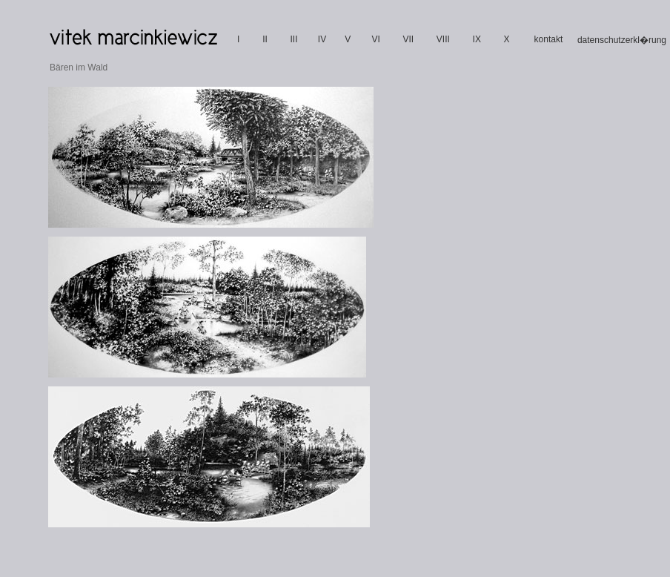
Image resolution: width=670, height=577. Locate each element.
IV (322, 39)
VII (408, 39)
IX (476, 39)
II (265, 39)
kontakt (548, 39)
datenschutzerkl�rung (621, 40)
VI (376, 39)
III (294, 39)
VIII (443, 39)
